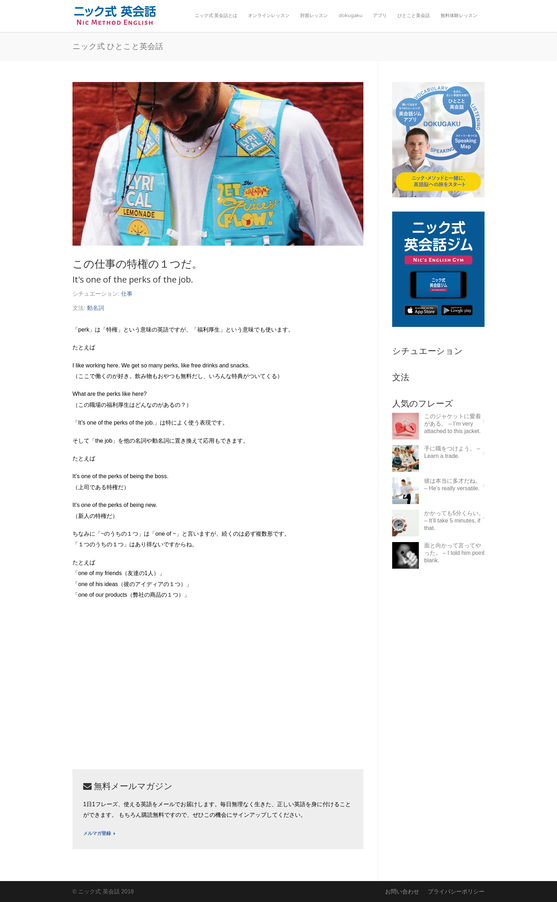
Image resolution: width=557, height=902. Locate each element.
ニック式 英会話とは (216, 15)
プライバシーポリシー (456, 892)
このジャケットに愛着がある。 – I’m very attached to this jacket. (452, 423)
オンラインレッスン (269, 15)
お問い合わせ (402, 892)
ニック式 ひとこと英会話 (117, 45)
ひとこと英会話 (414, 15)
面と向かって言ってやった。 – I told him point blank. (454, 552)
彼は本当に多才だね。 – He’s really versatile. (452, 484)
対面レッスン (314, 15)
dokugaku (350, 15)
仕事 (127, 294)
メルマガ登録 (99, 833)
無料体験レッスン (458, 15)
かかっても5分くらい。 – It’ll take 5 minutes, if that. (454, 520)
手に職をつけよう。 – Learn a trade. (452, 452)
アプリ (380, 15)
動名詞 (95, 308)
